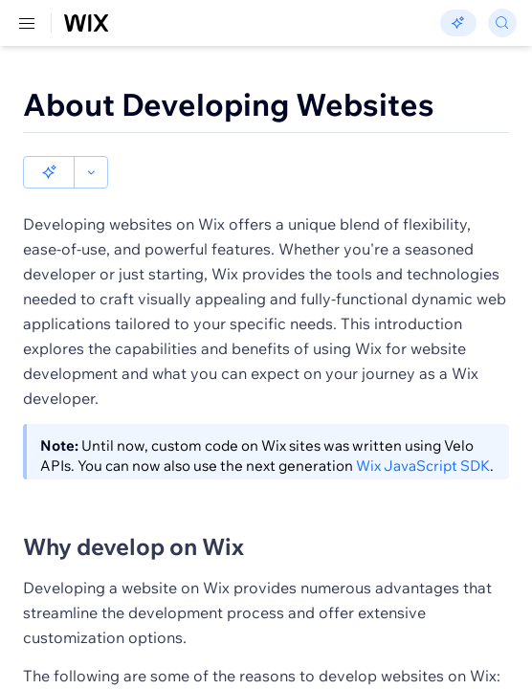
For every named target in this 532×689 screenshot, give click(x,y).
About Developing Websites (228, 104)
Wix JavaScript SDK (423, 433)
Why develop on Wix (133, 513)
